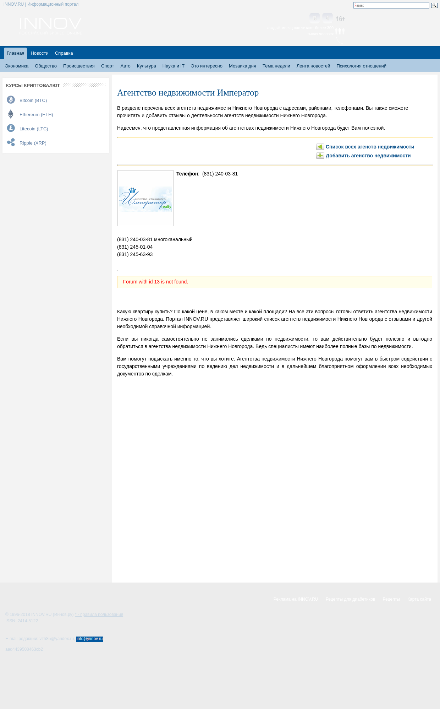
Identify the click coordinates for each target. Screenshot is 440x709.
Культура (146, 66)
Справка (64, 53)
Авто (125, 66)
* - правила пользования (99, 614)
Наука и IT (174, 66)
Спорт (107, 66)
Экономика (16, 66)
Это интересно (206, 66)
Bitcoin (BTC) (33, 100)
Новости (39, 53)
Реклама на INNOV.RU (296, 599)
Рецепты (391, 599)
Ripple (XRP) (33, 143)
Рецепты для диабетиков (350, 599)
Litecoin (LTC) (34, 128)
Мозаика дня (242, 66)
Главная (15, 53)
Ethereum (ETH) (36, 114)
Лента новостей (313, 66)
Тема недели (276, 66)
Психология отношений (361, 66)
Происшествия (79, 66)
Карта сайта (419, 599)
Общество (46, 66)
